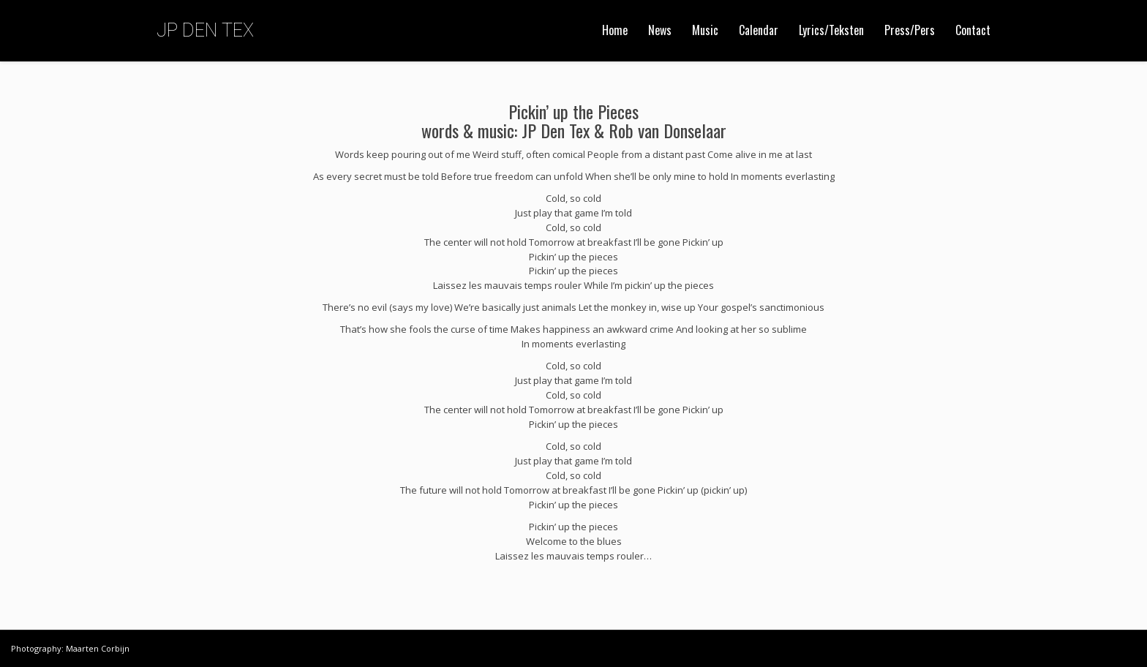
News (660, 30)
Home (615, 30)
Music (705, 30)
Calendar (758, 30)
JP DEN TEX (205, 30)
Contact (972, 30)
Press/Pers (909, 30)
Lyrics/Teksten (831, 30)
